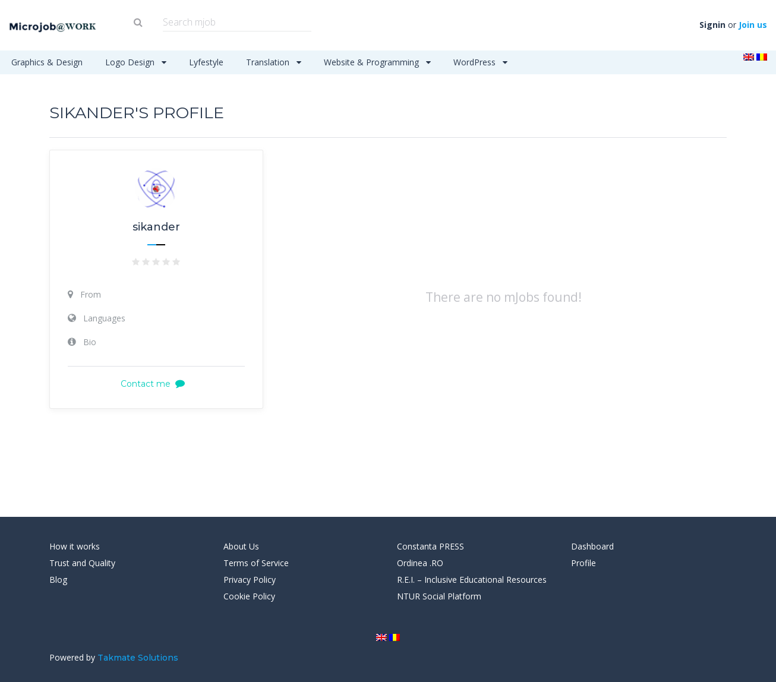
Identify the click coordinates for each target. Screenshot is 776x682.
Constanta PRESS (430, 546)
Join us (753, 24)
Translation (273, 62)
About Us (241, 546)
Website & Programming (377, 62)
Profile (583, 563)
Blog (58, 579)
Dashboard (592, 546)
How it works (74, 546)
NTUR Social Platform (439, 596)
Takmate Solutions (137, 657)
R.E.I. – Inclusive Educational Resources (472, 579)
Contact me (156, 383)
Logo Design (135, 62)
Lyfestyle (206, 62)
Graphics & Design (47, 62)
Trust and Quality (82, 563)
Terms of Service (256, 563)
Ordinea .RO (420, 563)
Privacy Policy (249, 579)
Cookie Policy (249, 596)
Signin (712, 24)
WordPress (480, 62)
